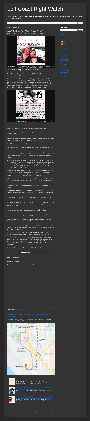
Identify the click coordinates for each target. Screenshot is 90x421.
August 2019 (63, 62)
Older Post (51, 307)
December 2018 (64, 73)
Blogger (51, 413)
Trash (64, 43)
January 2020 (63, 57)
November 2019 (64, 59)
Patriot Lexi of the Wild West (37, 121)
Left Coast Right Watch (35, 9)
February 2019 (63, 70)
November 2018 (64, 75)
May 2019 (62, 66)
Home (31, 307)
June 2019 (62, 64)
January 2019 (63, 72)
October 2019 (63, 61)
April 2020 (62, 55)
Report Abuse (64, 48)
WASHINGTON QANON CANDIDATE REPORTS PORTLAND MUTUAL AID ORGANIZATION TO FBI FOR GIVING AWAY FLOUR (34, 388)
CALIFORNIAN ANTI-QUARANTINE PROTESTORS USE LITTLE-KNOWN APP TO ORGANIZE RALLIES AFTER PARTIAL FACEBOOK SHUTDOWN (34, 397)
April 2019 (62, 68)
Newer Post (10, 307)
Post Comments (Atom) (19, 309)
